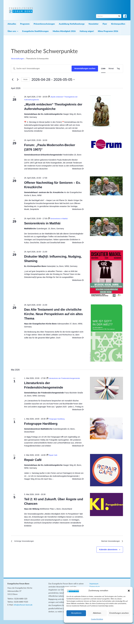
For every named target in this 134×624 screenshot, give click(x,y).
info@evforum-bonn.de (23, 609)
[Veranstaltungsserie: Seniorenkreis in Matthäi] (59, 218)
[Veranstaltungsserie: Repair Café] (52, 458)
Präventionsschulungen (44, 24)
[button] (128, 590)
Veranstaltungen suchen (84, 68)
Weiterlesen (78, 131)
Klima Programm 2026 (108, 31)
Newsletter (94, 24)
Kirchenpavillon (118, 24)
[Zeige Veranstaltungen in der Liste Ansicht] (103, 68)
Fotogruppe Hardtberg (40, 426)
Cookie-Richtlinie (97, 619)
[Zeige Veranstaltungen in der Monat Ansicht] (111, 68)
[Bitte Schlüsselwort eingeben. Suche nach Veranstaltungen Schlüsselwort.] (41, 68)
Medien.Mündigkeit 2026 (64, 31)
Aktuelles (12, 24)
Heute (25, 79)
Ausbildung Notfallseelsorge (72, 24)
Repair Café (32, 462)
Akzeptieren (76, 613)
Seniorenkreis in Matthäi (42, 223)
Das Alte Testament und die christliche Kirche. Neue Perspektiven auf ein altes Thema (53, 314)
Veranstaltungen (17, 59)
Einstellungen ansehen (119, 613)
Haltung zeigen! (87, 31)
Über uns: (13, 31)
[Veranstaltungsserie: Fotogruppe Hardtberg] (56, 422)
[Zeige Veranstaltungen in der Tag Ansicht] (118, 68)
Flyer (105, 24)
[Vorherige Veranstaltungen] (12, 79)
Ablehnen (97, 613)
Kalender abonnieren (108, 553)
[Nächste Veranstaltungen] (17, 79)
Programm (25, 24)
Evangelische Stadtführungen (35, 31)
